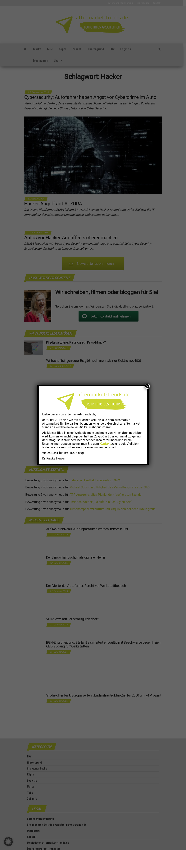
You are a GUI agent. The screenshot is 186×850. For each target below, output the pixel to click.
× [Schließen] (147, 386)
